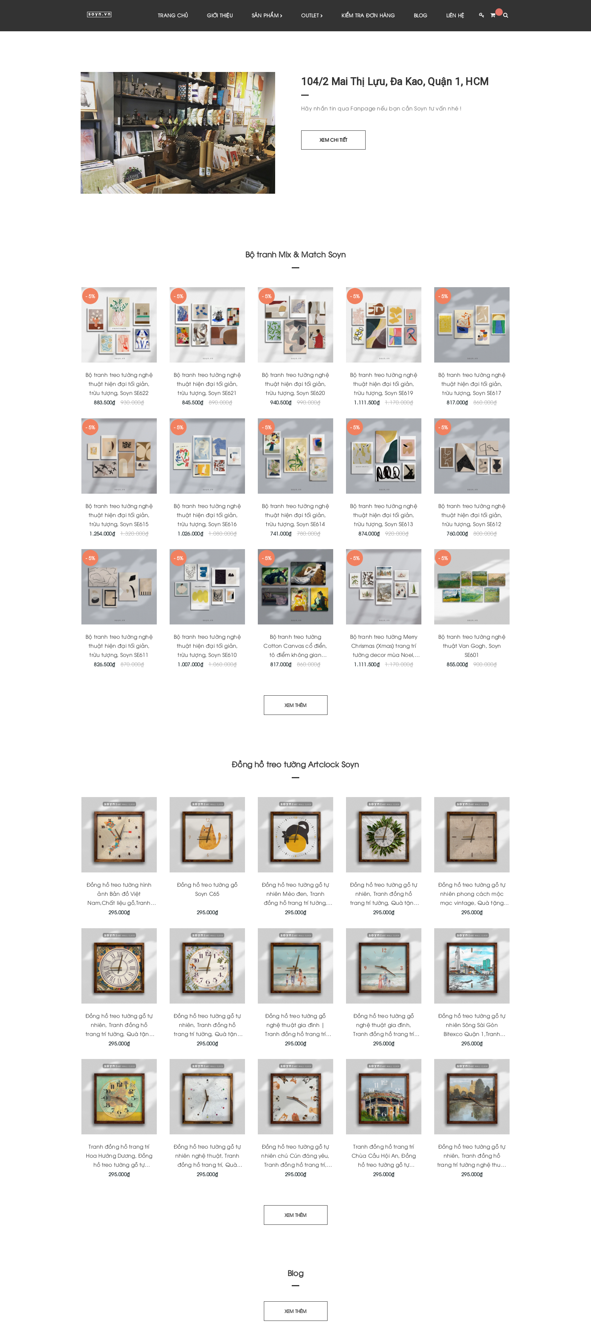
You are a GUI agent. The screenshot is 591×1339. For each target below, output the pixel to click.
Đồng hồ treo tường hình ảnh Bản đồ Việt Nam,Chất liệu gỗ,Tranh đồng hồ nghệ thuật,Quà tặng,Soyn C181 (119, 902)
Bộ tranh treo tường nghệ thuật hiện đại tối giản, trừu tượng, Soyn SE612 (471, 515)
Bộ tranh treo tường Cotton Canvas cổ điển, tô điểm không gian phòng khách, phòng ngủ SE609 (295, 654)
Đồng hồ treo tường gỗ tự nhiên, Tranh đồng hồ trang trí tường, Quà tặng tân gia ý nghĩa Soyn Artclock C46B (207, 1034)
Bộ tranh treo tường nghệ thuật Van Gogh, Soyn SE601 (471, 645)
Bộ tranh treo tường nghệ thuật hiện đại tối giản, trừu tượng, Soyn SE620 (295, 383)
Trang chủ (173, 15)
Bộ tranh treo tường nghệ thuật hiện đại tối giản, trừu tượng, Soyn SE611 (119, 645)
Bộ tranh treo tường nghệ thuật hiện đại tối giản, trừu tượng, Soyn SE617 (471, 383)
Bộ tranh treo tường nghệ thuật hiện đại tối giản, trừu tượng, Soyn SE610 (207, 645)
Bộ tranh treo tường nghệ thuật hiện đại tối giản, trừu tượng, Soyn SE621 (207, 383)
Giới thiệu (220, 15)
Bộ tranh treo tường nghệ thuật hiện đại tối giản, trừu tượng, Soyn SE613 (383, 515)
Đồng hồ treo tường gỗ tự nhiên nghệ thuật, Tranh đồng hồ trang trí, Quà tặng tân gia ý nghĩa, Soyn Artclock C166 (207, 1164)
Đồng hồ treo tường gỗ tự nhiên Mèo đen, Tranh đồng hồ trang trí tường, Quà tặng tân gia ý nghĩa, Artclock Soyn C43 (295, 902)
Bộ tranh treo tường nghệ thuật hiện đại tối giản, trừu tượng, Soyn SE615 (119, 515)
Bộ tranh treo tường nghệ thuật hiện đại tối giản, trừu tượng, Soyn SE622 (119, 383)
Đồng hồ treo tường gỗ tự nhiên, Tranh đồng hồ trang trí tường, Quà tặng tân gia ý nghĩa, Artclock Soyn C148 (119, 1034)
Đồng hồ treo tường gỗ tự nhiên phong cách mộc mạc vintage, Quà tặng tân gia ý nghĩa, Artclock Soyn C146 (471, 902)
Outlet (312, 16)
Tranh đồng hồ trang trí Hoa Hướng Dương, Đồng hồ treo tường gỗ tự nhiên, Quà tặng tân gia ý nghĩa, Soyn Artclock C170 (119, 1164)
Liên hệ (455, 15)
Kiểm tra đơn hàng (368, 15)
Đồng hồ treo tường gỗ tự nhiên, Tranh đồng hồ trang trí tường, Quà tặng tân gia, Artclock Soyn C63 (383, 902)
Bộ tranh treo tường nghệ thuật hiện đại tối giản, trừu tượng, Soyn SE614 (295, 515)
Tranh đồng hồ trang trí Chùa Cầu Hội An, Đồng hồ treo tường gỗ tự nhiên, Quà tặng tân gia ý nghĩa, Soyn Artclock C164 (383, 1164)
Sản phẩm (267, 16)
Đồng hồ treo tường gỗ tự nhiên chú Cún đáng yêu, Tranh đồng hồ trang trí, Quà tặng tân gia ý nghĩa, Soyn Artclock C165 (295, 1164)
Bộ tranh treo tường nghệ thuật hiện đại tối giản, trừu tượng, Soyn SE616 (207, 515)
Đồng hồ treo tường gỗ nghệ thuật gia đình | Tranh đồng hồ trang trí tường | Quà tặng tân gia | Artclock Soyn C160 (295, 1034)
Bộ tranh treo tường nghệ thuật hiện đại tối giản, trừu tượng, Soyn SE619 (383, 383)
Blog (420, 15)
